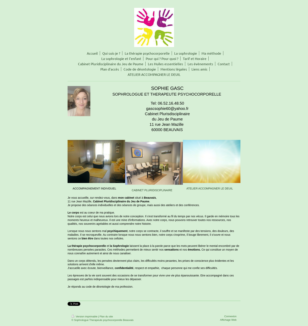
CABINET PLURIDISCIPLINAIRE (152, 190)
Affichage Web (228, 319)
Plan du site (106, 316)
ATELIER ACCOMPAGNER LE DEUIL (209, 188)
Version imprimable (85, 316)
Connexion (230, 316)
